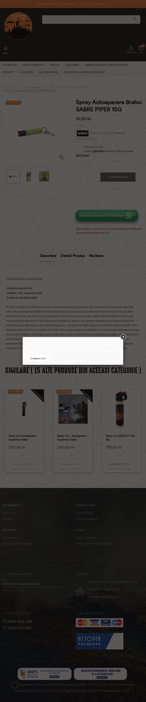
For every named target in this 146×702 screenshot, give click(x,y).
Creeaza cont (38, 358)
